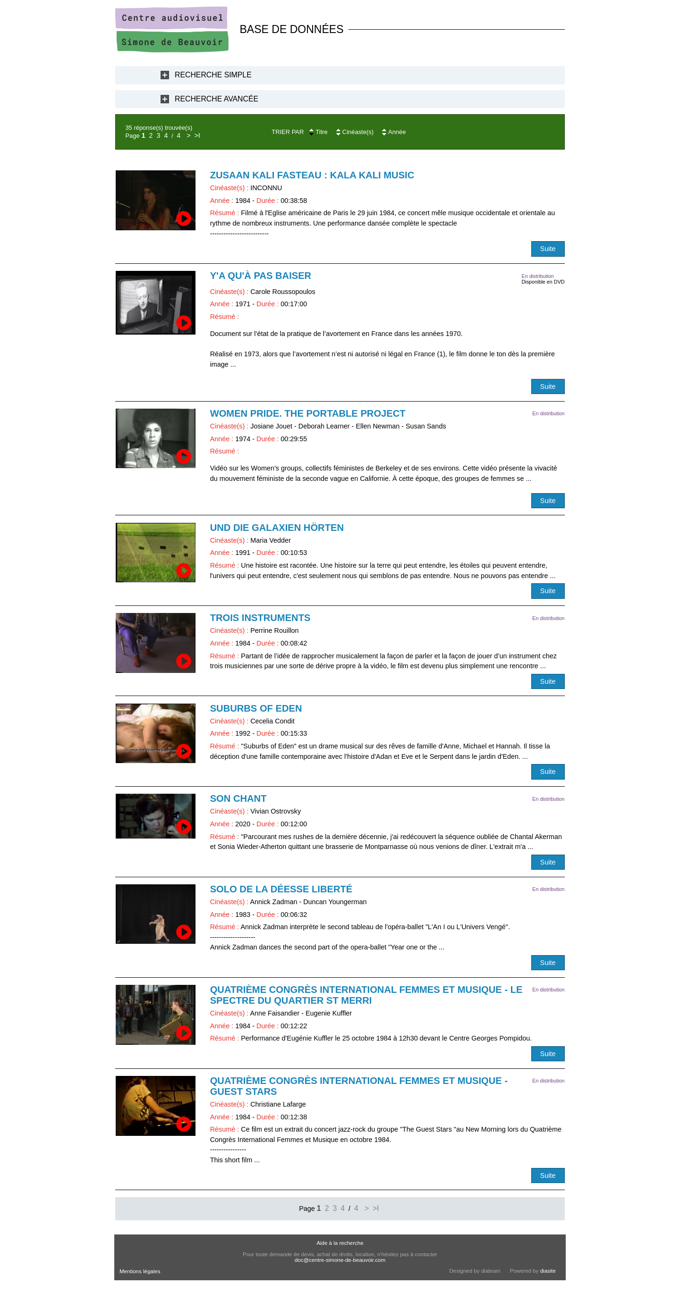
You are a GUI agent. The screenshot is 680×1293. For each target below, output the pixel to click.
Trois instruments (260, 618)
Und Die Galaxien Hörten (277, 527)
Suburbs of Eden (256, 708)
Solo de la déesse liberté (281, 889)
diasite (548, 1271)
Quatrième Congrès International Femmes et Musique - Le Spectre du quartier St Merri (366, 995)
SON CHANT (238, 798)
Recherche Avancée (216, 99)
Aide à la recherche (339, 1243)
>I (197, 135)
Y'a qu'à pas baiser (261, 275)
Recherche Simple (213, 75)
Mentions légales (139, 1271)
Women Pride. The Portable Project (308, 413)
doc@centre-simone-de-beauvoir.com (340, 1260)
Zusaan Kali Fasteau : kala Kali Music (312, 175)
